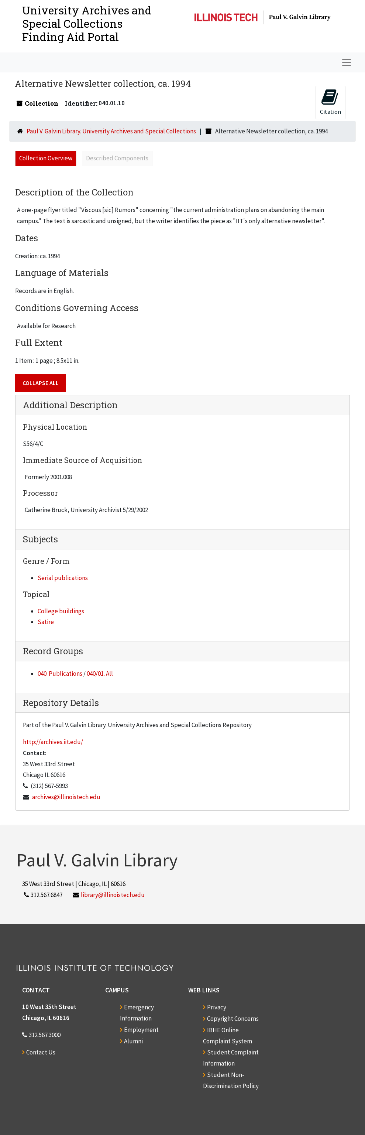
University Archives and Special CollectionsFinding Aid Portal (87, 23)
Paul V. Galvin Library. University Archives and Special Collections (111, 131)
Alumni (133, 1041)
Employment (141, 1030)
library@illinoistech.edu (113, 895)
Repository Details (61, 703)
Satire (46, 622)
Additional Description (70, 405)
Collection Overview (45, 158)
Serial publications (63, 578)
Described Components (117, 158)
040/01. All (100, 673)
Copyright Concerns (233, 1019)
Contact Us (40, 1052)
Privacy (216, 1007)
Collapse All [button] (41, 382)
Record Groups (53, 651)
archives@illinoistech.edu (66, 797)
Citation (330, 101)
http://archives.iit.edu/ (53, 742)
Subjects (40, 539)
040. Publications (60, 673)
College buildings (61, 611)
